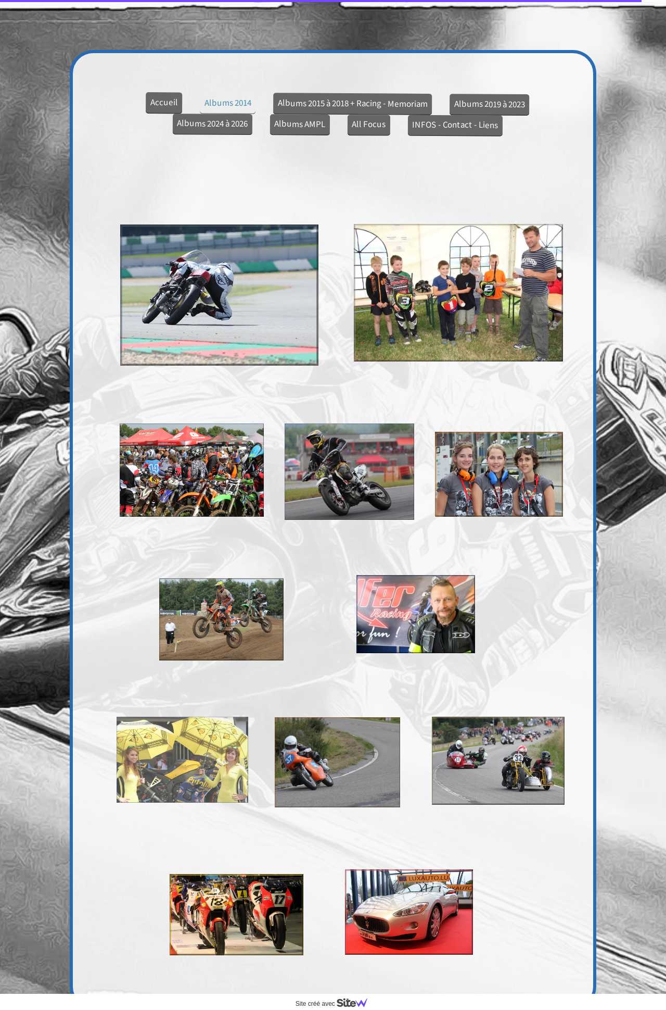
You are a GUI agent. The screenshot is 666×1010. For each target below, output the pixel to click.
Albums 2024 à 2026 (212, 123)
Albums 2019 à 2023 (489, 104)
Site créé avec (336, 1003)
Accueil (164, 102)
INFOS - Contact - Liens (455, 125)
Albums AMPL (299, 124)
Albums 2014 (227, 102)
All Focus (369, 124)
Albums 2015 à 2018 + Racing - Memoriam (353, 103)
